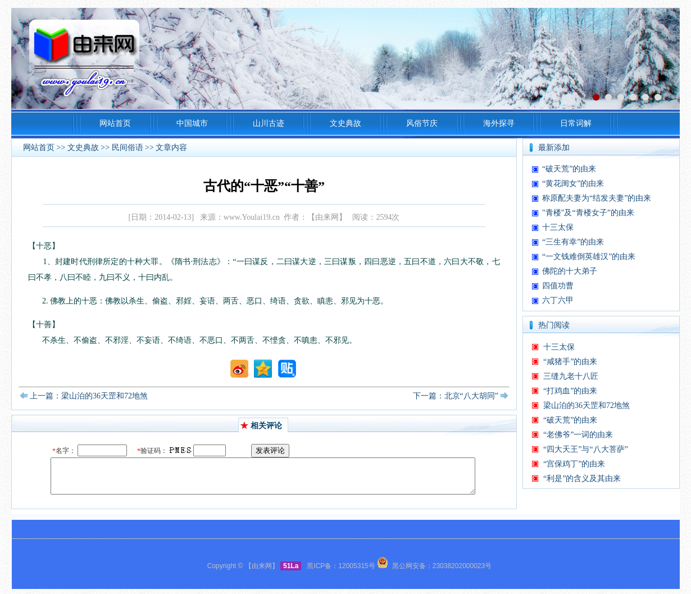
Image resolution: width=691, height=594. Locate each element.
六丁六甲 (558, 300)
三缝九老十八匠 (570, 376)
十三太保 (558, 227)
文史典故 (83, 147)
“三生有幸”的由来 (573, 242)
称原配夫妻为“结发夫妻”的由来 (596, 198)
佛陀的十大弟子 (569, 271)
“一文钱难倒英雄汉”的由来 (588, 256)
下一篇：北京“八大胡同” (455, 396)
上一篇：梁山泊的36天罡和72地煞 (89, 396)
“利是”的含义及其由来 (582, 478)
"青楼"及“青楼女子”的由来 (588, 212)
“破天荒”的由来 (569, 169)
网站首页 (38, 147)
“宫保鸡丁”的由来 (574, 464)
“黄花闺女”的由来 (573, 183)
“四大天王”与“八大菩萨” (585, 449)
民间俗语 (127, 147)
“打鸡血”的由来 (570, 391)
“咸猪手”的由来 (570, 361)
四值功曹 (558, 286)
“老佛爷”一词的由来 (578, 434)
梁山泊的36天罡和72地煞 (586, 405)
